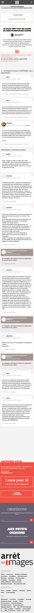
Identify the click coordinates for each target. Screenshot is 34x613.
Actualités (8, 590)
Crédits (18, 610)
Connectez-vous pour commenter (17, 19)
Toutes (2, 590)
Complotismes (12, 580)
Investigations (12, 576)
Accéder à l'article (17, 15)
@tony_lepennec (18, 35)
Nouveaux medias (20, 578)
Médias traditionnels (6, 581)
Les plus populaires (10, 592)
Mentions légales (27, 608)
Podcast (27, 610)
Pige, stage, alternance (6, 606)
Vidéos (2, 592)
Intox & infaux (4, 576)
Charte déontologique (16, 603)
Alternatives (11, 578)
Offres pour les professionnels (24, 606)
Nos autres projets (5, 603)
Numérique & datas (22, 576)
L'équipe (21, 601)
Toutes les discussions (18, 605)
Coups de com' (9, 574)
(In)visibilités (4, 580)
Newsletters (18, 608)
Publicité (19, 580)
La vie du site (13, 599)
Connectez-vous (9, 61)
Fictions (3, 574)
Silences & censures (17, 581)
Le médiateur (21, 599)
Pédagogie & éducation (6, 583)
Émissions (15, 590)
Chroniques (22, 590)
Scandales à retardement (21, 574)
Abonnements (4, 599)
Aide (14, 606)
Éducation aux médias (6, 601)
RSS (23, 610)
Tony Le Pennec (19, 34)
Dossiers (29, 590)
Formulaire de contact (6, 605)
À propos (15, 601)
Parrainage (28, 599)
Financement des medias (20, 583)
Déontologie (4, 578)
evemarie (25, 126)
